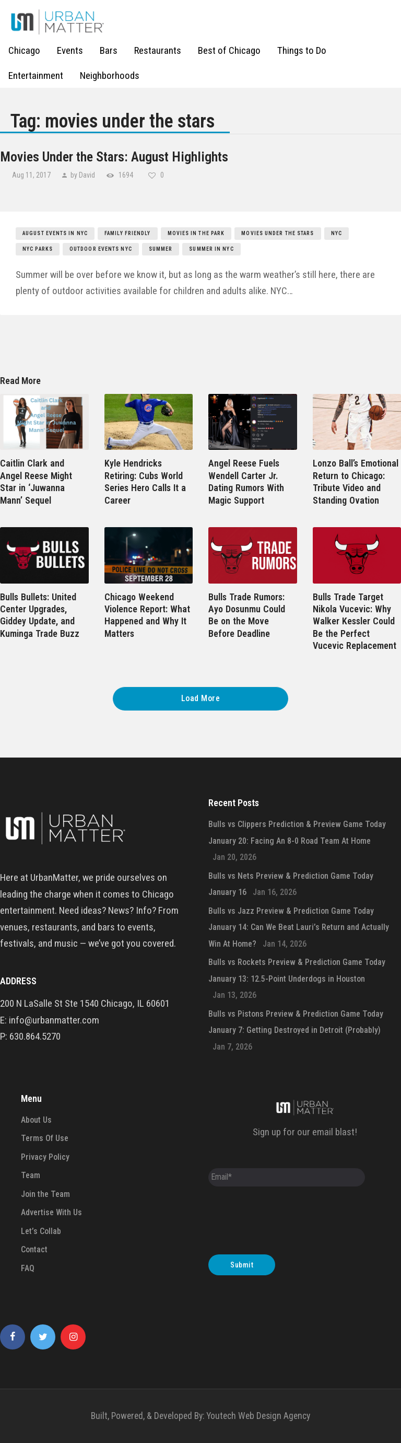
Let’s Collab (41, 1231)
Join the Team (45, 1194)
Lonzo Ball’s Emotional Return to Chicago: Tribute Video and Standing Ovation (355, 481)
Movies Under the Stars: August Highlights (114, 157)
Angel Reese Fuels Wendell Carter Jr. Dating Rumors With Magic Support (246, 481)
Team (30, 1175)
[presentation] (287, 1223)
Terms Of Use (44, 1138)
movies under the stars (277, 233)
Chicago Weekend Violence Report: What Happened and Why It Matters (147, 615)
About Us (36, 1120)
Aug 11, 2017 (32, 175)
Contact (34, 1249)
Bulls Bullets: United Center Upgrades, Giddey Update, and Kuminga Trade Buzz (39, 615)
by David (83, 175)
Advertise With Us (51, 1212)
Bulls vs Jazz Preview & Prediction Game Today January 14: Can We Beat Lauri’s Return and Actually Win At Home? (298, 927)
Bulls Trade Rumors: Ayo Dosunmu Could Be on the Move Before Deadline (246, 615)
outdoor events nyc (100, 249)
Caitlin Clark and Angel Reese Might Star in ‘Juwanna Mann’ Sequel (36, 481)
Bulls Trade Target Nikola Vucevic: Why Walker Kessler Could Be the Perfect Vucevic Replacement (354, 621)
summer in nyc (211, 249)
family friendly (127, 233)
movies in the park (196, 233)
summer (161, 249)
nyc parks (37, 249)
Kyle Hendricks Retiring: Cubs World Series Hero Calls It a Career (145, 481)
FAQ (27, 1268)
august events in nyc (55, 233)
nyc (336, 233)
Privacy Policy (45, 1157)
